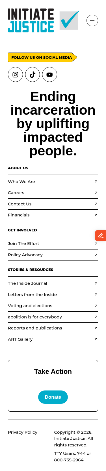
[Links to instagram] (15, 74)
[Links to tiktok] (32, 74)
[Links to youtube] (49, 74)
